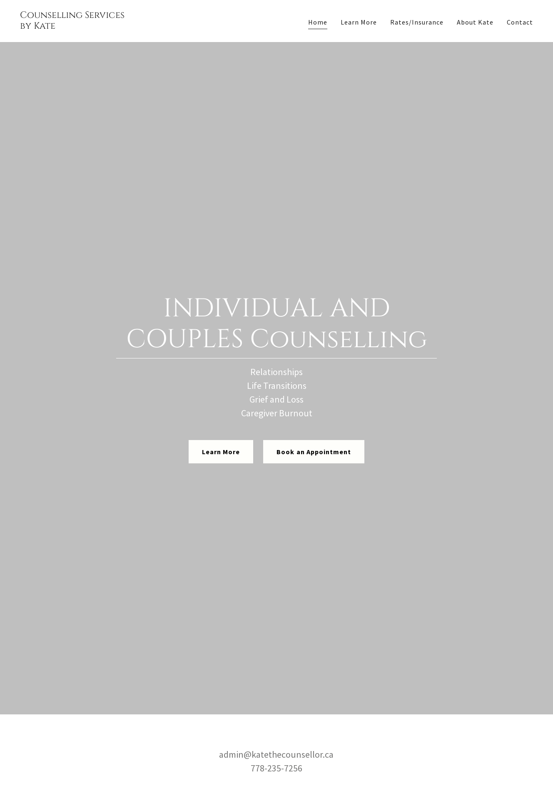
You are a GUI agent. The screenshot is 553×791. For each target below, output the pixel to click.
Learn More (221, 452)
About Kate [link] (475, 22)
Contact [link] (520, 22)
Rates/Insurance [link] (416, 22)
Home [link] (317, 22)
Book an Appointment (313, 452)
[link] (72, 26)
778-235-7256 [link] (276, 768)
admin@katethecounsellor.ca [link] (276, 754)
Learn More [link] (359, 22)
